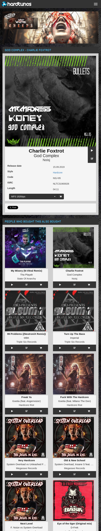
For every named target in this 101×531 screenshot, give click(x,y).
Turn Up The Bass (74, 333)
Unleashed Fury (38, 464)
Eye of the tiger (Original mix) (74, 523)
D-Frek (74, 527)
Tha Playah (26, 274)
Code (10, 177)
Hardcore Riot (26, 405)
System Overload (16, 464)
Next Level (26, 523)
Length (11, 188)
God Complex (46, 155)
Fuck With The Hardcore (74, 397)
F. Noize (15, 527)
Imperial (74, 337)
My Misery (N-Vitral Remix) (26, 270)
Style (10, 171)
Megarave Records (26, 468)
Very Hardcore (26, 460)
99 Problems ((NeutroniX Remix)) (26, 333)
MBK (26, 337)
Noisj (46, 160)
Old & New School (74, 460)
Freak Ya (26, 397)
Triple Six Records (27, 341)
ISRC (10, 182)
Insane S (80, 464)
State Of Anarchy (26, 278)
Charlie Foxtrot (74, 270)
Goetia (16, 401)
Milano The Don (81, 401)
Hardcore (58, 172)
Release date (14, 166)
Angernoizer (33, 401)
